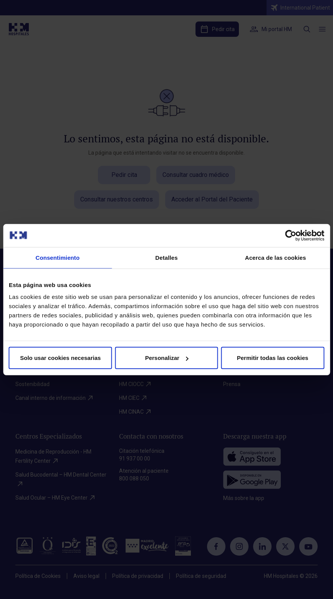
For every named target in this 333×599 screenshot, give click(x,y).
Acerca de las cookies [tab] (275, 257)
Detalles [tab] (166, 257)
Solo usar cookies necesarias (60, 358)
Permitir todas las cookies (272, 358)
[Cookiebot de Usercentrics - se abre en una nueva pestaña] (290, 235)
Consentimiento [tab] (57, 257)
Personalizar (167, 358)
